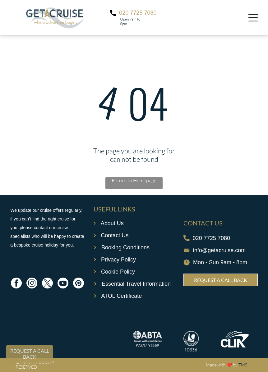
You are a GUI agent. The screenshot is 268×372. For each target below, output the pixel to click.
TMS (242, 364)
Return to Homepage (134, 180)
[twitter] (47, 284)
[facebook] (16, 284)
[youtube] (63, 284)
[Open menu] (253, 17)
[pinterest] (78, 284)
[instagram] (31, 284)
